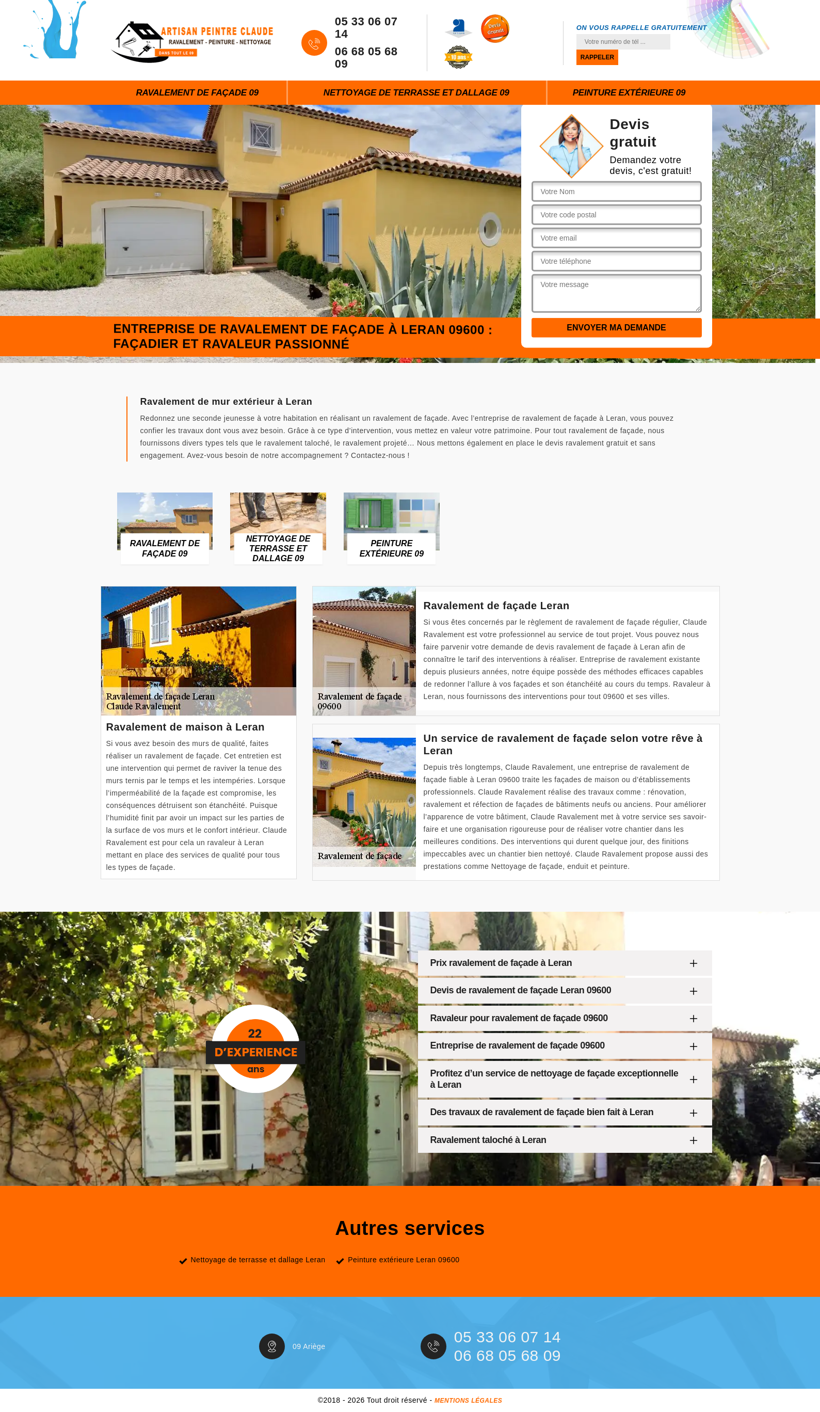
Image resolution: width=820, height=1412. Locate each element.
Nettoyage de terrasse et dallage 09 (416, 93)
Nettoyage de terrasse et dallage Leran (258, 1260)
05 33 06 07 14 (366, 27)
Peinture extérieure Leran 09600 (403, 1260)
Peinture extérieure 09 (629, 93)
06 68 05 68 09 (366, 57)
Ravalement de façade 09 (197, 93)
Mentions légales (468, 1400)
